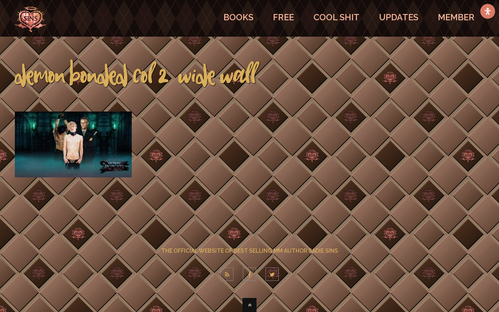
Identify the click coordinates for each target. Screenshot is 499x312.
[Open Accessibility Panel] (487, 11)
